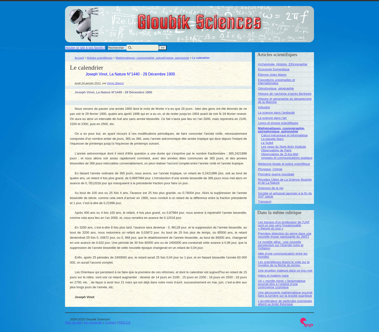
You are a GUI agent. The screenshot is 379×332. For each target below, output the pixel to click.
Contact (110, 322)
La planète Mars (272, 139)
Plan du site (73, 322)
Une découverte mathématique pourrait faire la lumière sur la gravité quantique (285, 294)
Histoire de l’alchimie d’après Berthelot (284, 94)
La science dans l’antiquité (276, 112)
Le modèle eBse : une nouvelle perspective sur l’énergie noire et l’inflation (280, 245)
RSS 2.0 (124, 322)
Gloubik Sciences (226, 18)
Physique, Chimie (270, 169)
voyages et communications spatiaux (286, 158)
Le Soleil (267, 143)
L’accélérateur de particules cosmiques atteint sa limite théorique (285, 302)
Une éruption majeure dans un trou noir (285, 270)
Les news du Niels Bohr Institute (283, 146)
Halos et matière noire (273, 275)
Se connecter (93, 322)
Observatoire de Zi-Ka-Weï (279, 154)
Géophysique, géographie (276, 88)
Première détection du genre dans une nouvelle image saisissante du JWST (284, 235)
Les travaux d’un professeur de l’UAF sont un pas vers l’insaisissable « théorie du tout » (284, 225)
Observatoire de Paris (276, 150)
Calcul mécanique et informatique (284, 135)
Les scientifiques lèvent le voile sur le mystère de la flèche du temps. (284, 263)
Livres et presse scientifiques (278, 123)
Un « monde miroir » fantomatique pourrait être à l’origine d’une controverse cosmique (282, 284)
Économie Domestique (274, 69)
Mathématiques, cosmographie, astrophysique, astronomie (152, 57)
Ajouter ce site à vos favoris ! (85, 48)
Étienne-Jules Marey (272, 74)
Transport (264, 201)
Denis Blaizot (115, 83)
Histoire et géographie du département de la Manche (285, 100)
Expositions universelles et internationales (276, 81)
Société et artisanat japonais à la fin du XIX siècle (285, 195)
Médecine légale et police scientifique (284, 164)
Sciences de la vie (270, 188)
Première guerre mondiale (276, 174)
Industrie (264, 107)
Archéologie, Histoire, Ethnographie (282, 64)
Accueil (79, 57)
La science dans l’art (272, 118)
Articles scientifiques (99, 57)
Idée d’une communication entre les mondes (282, 255)
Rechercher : (117, 48)
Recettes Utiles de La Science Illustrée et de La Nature (285, 181)
